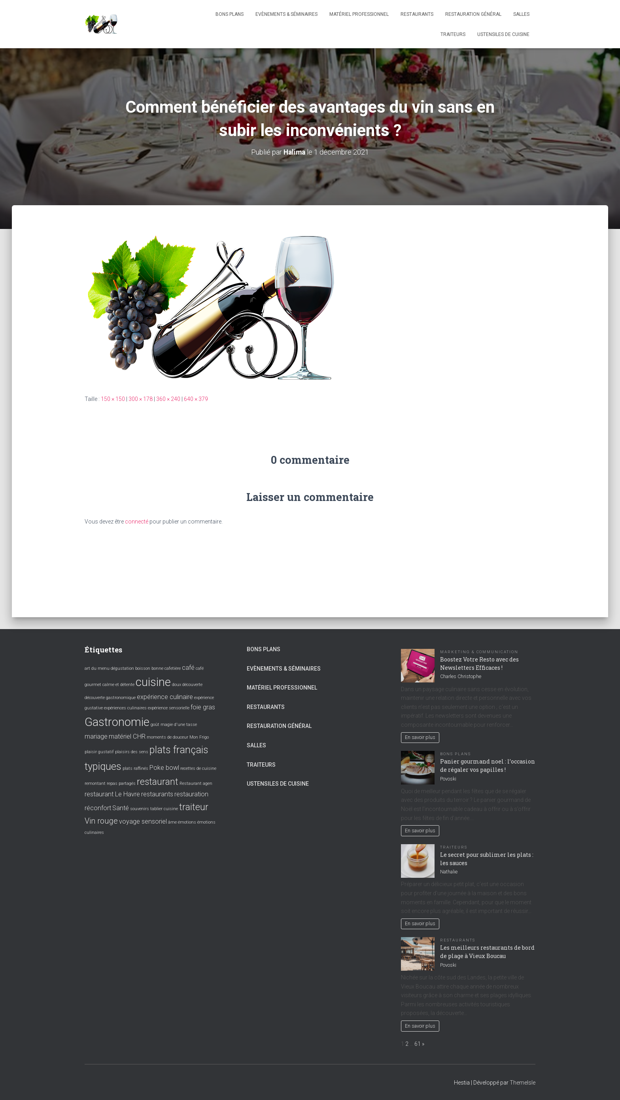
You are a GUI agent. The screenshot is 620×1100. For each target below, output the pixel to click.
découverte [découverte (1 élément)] (192, 684)
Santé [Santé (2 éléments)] (120, 807)
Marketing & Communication (479, 651)
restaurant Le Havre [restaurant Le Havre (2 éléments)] (112, 794)
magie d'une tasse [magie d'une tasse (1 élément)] (179, 724)
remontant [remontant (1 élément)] (95, 783)
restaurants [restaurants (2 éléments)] (157, 794)
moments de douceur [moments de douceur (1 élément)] (167, 736)
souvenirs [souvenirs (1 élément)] (139, 808)
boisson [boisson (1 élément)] (142, 668)
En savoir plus (420, 737)
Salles (521, 14)
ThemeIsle (522, 1082)
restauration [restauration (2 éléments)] (191, 794)
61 (417, 1043)
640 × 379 (196, 399)
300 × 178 (141, 399)
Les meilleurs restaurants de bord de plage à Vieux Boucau (487, 951)
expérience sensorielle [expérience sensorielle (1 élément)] (168, 708)
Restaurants (417, 14)
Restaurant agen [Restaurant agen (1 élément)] (196, 783)
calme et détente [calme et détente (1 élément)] (118, 684)
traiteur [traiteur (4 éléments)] (193, 806)
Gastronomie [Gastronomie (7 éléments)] (117, 721)
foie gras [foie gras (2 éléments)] (203, 707)
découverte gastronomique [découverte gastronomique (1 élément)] (110, 697)
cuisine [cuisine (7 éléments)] (153, 682)
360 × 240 (168, 399)
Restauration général (473, 14)
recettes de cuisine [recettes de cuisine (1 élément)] (198, 768)
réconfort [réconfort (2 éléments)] (98, 807)
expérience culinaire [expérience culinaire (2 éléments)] (165, 696)
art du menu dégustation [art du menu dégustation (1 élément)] (109, 668)
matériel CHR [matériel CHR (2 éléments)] (127, 736)
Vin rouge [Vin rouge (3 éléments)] (101, 821)
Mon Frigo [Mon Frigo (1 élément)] (199, 736)
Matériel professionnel (359, 14)
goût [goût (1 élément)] (155, 724)
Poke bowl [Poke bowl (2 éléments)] (164, 767)
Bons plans (229, 14)
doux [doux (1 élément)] (176, 684)
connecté (136, 521)
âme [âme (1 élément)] (172, 822)
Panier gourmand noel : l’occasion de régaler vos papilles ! (487, 765)
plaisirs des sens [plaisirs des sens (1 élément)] (131, 751)
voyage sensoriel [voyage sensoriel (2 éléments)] (143, 821)
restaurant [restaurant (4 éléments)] (157, 781)
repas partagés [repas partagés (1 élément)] (121, 783)
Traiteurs (452, 34)
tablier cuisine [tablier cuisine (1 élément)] (164, 808)
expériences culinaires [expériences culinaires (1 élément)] (125, 708)
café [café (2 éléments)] (188, 667)
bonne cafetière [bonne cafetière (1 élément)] (166, 668)
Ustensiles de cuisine (503, 34)
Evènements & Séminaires (286, 14)
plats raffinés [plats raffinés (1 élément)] (135, 768)
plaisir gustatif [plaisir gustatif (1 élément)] (99, 751)
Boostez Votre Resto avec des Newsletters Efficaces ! (479, 663)
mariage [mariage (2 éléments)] (96, 736)
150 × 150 (113, 399)
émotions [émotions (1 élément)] (187, 822)
